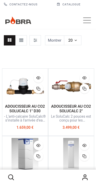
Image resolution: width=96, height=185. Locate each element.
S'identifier (84, 177)
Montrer (54, 40)
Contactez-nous (21, 4)
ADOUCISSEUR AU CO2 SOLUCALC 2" (71, 108)
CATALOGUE (69, 4)
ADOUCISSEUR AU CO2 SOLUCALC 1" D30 (25, 108)
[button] (11, 177)
